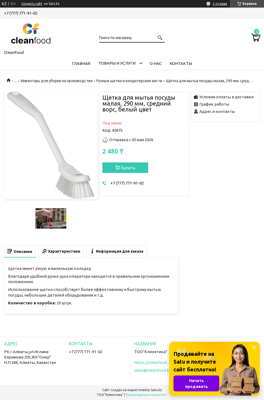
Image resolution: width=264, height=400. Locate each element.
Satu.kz (156, 390)
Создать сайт (32, 3)
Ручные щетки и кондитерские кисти (129, 81)
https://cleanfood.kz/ (153, 362)
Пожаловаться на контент (147, 394)
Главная (81, 63)
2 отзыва (220, 3)
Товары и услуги (117, 63)
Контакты (181, 63)
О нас (156, 63)
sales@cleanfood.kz (152, 370)
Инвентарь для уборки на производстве (57, 81)
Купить (128, 167)
